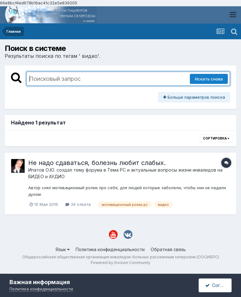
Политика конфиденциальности (110, 249)
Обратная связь (168, 249)
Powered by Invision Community (120, 262)
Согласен (218, 285)
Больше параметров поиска (194, 97)
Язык (63, 249)
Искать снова (209, 78)
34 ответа (78, 204)
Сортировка (216, 138)
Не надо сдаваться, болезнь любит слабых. (97, 163)
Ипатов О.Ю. (41, 170)
